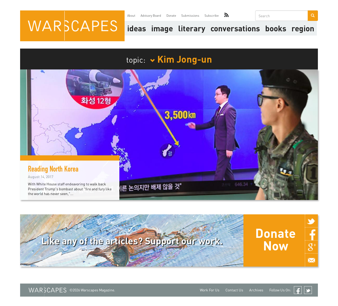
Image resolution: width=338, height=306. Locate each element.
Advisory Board (151, 15)
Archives (256, 290)
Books (275, 28)
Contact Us (234, 290)
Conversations (235, 28)
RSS (226, 15)
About (131, 15)
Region (303, 28)
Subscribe (212, 15)
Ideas (136, 28)
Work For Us (209, 290)
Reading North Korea (53, 170)
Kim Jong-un (181, 58)
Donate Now (275, 239)
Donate (171, 15)
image (162, 28)
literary (191, 28)
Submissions (190, 15)
